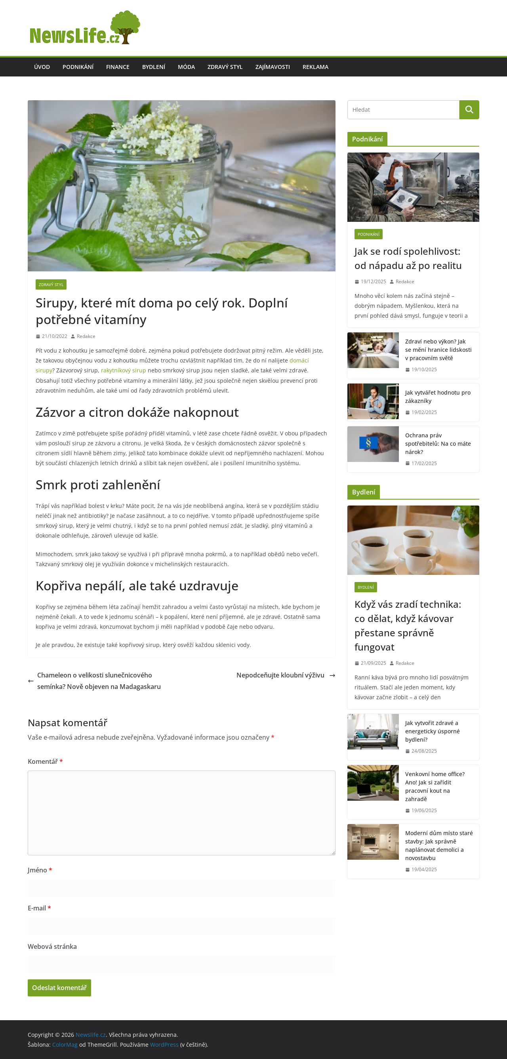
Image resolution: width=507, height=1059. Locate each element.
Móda (186, 67)
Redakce (86, 336)
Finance (118, 67)
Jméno (40, 870)
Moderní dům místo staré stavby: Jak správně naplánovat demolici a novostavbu (439, 845)
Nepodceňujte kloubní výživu (285, 675)
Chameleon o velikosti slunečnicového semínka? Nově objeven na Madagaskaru (95, 681)
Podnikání (78, 67)
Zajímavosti (272, 67)
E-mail (39, 908)
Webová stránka (52, 946)
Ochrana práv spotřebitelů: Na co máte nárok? (438, 443)
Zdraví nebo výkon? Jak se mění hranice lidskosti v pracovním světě (438, 350)
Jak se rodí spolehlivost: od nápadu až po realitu (408, 258)
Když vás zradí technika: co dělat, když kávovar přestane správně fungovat (408, 625)
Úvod (42, 67)
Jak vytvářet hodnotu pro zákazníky (438, 397)
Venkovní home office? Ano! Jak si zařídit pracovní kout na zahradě (435, 786)
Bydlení (153, 67)
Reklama (315, 67)
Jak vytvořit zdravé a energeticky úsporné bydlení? (432, 731)
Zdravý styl (225, 67)
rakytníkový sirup (123, 370)
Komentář (45, 761)
